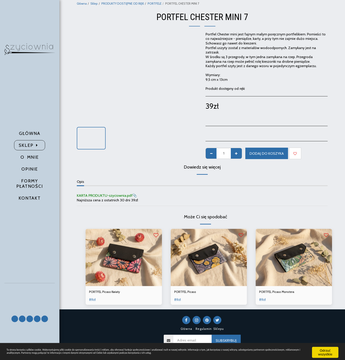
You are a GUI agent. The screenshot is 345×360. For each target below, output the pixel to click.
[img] (124, 257)
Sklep (94, 3)
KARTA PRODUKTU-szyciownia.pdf (104, 195)
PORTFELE (154, 3)
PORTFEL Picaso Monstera (280, 292)
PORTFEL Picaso (187, 292)
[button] (30, 297)
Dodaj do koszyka (267, 153)
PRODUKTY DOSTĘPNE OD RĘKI (122, 3)
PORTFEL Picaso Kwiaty (107, 292)
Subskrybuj (226, 341)
